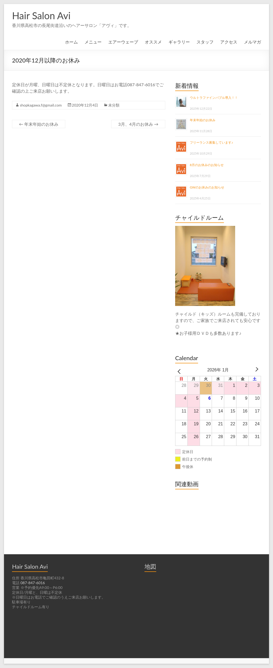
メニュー (93, 42)
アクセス (228, 42)
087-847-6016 (32, 583)
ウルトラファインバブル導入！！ (214, 98)
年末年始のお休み (38, 124)
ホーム (71, 42)
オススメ (153, 42)
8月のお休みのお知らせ (207, 165)
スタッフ (205, 42)
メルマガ (252, 42)
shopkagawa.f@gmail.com (41, 105)
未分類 (115, 105)
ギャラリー (179, 42)
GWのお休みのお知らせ (207, 187)
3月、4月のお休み (138, 124)
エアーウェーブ (123, 42)
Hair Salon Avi (42, 15)
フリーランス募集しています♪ (211, 142)
